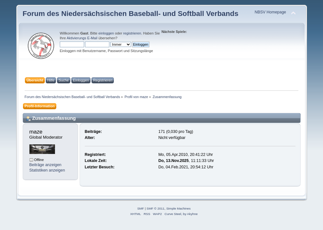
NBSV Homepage (270, 12)
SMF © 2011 (155, 208)
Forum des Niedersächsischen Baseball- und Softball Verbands (131, 14)
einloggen (106, 33)
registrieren (132, 33)
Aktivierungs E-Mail (82, 38)
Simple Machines (178, 208)
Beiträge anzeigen (45, 165)
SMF (140, 208)
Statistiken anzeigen (47, 170)
